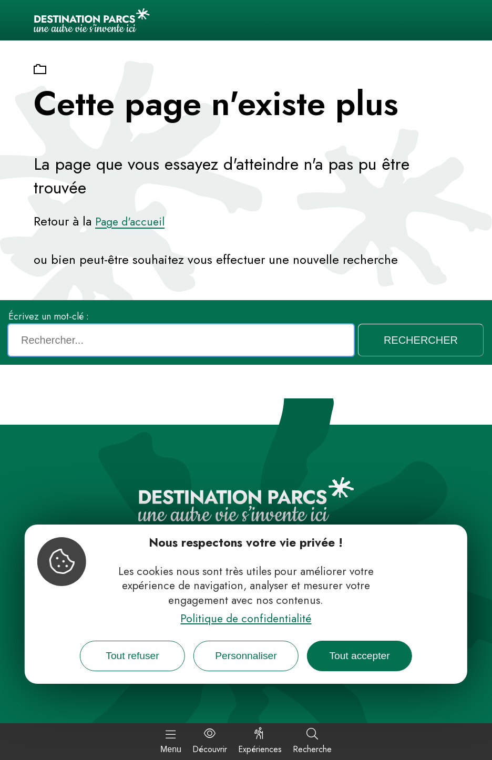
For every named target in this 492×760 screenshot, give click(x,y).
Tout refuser (132, 655)
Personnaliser (245, 655)
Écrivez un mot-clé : (48, 316)
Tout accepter (359, 655)
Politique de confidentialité (245, 619)
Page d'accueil (130, 222)
